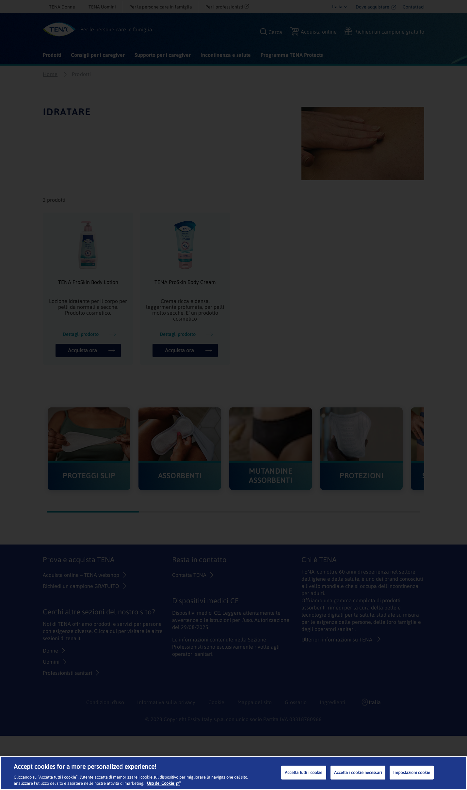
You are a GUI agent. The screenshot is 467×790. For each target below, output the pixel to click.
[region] (233, 773)
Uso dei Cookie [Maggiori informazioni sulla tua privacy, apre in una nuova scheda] (164, 783)
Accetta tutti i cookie (304, 772)
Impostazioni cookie (411, 772)
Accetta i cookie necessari (358, 772)
